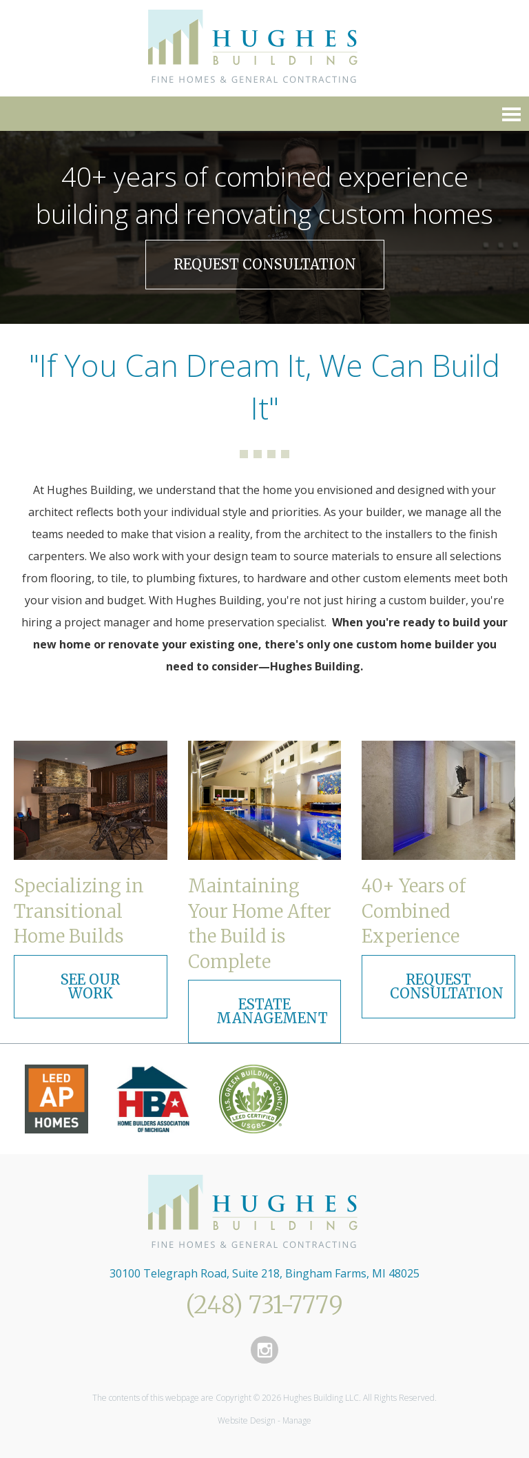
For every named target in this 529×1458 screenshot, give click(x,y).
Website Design (247, 1420)
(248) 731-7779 (264, 1305)
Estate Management (272, 1011)
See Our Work (90, 986)
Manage (296, 1420)
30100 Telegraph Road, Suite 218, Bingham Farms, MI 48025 (264, 1273)
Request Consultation (265, 264)
